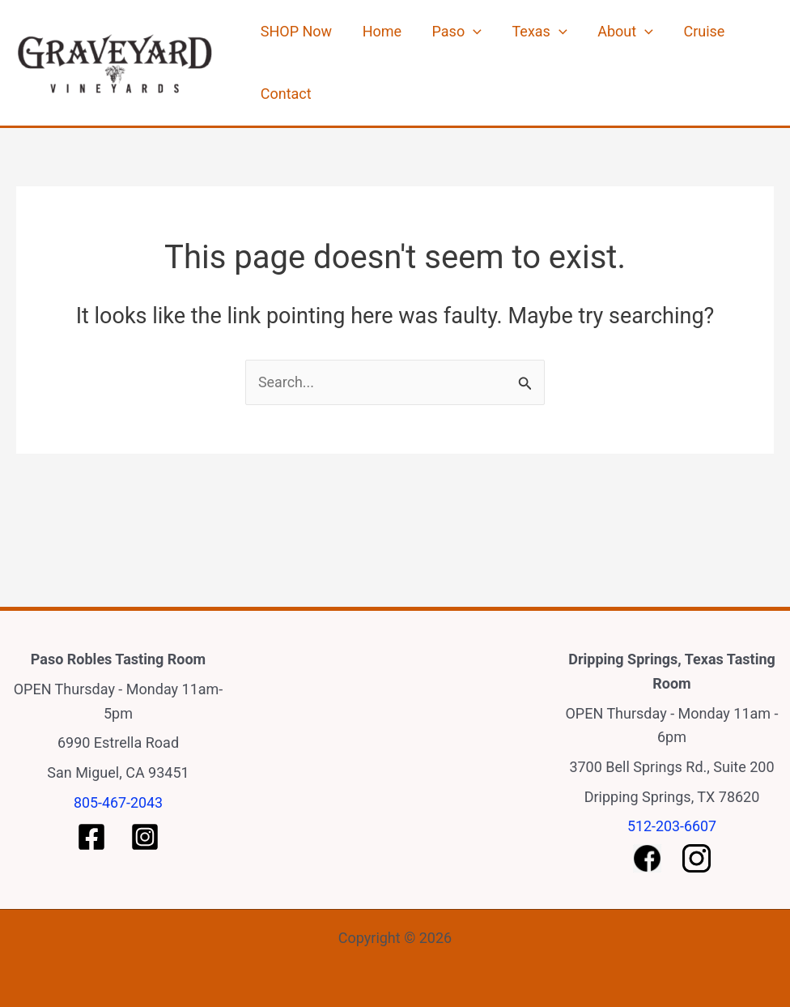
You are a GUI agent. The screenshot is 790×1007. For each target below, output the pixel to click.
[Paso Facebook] (91, 836)
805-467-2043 (118, 802)
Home (372, 40)
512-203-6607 (671, 825)
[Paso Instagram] (144, 836)
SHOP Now (293, 40)
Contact (282, 121)
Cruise (670, 40)
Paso (441, 40)
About (598, 40)
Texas (518, 40)
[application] (457, 40)
